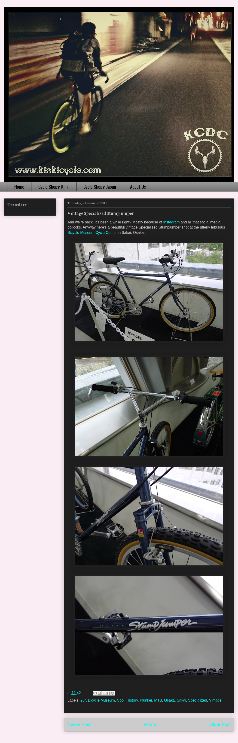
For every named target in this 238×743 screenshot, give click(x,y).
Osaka (169, 700)
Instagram (171, 222)
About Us (138, 186)
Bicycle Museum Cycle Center (92, 233)
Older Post (220, 724)
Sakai (181, 700)
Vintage (215, 700)
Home (19, 186)
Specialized (197, 700)
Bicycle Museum (101, 700)
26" (83, 700)
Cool (121, 700)
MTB (158, 700)
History (132, 700)
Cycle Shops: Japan (99, 186)
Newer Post (78, 724)
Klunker (146, 700)
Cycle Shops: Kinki (53, 186)
